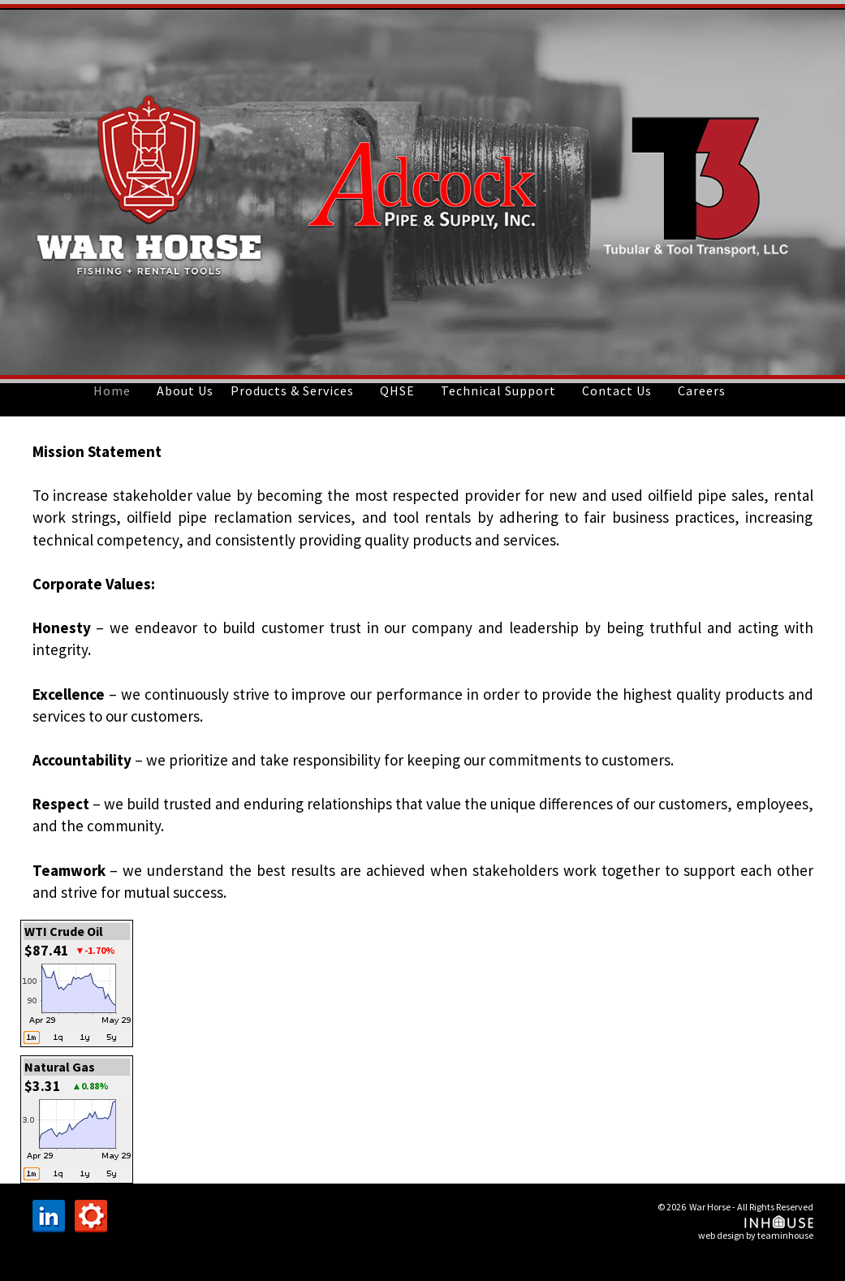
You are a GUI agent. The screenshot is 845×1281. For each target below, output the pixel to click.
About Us (185, 390)
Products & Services (292, 390)
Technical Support (498, 390)
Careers (702, 390)
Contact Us (617, 390)
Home (112, 390)
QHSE (397, 390)
